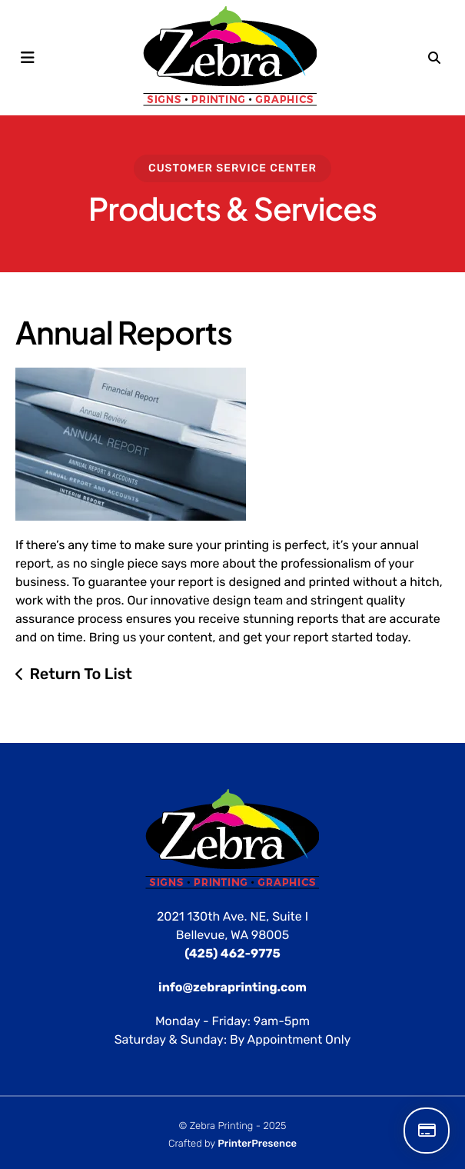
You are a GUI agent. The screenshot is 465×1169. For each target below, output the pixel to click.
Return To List (80, 673)
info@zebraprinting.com (232, 987)
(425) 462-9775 (232, 953)
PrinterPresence (257, 1144)
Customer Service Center (232, 168)
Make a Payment (426, 1130)
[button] (28, 57)
